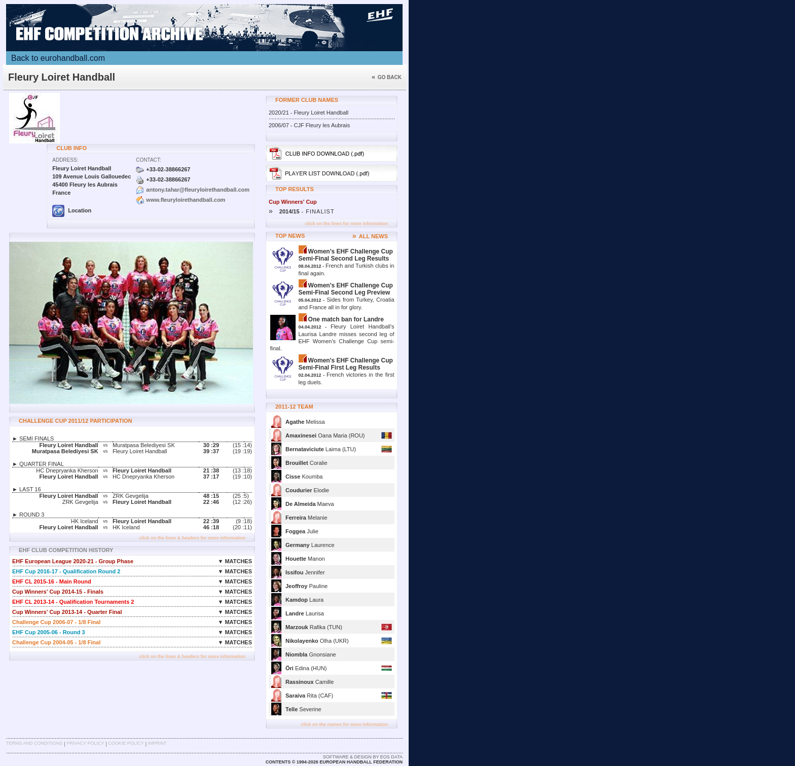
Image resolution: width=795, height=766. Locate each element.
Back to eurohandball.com (58, 58)
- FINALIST (302, 211)
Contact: (148, 160)
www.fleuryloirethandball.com (185, 200)
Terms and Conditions (34, 743)
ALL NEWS (370, 236)
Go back (387, 77)
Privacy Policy (85, 743)
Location (71, 210)
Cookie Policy (125, 743)
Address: (65, 160)
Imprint (157, 743)
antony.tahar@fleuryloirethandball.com (197, 190)
